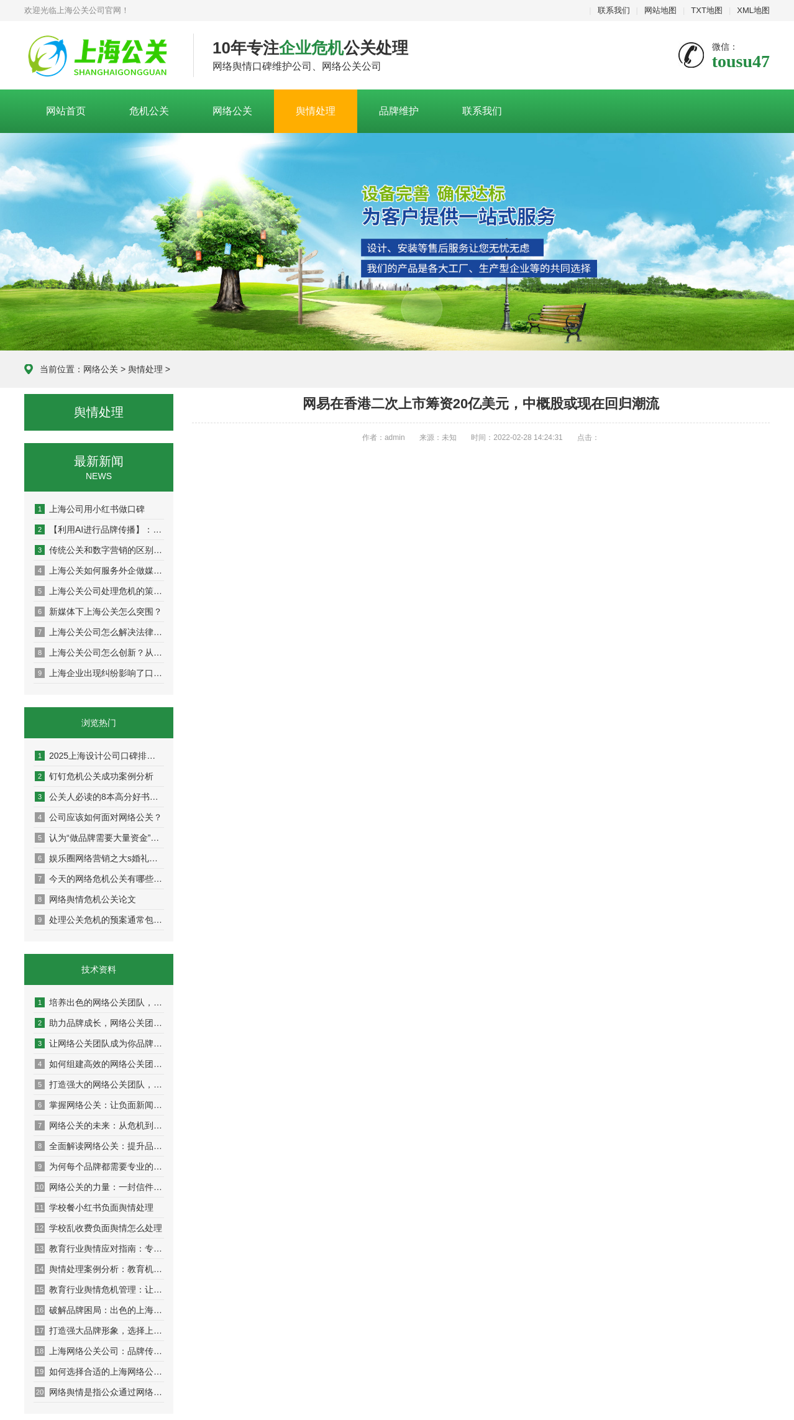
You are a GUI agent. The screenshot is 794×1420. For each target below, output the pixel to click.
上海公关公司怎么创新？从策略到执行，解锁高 (99, 652)
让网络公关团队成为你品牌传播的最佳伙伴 (99, 1043)
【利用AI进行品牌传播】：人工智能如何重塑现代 (99, 529)
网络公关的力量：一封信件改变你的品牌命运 (99, 1187)
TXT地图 (707, 10)
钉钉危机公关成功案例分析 (94, 776)
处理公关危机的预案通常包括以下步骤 (99, 920)
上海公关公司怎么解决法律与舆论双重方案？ (99, 632)
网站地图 (660, 10)
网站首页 (66, 111)
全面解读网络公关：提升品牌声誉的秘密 (99, 1146)
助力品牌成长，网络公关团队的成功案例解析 (99, 1023)
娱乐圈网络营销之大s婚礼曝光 (99, 858)
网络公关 (232, 111)
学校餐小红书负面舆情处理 (94, 1207)
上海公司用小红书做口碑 (90, 509)
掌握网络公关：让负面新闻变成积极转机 (99, 1105)
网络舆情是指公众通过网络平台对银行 (99, 1392)
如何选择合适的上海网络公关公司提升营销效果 (99, 1371)
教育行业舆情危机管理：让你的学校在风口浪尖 (99, 1289)
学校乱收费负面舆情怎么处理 (98, 1228)
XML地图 (753, 10)
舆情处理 (315, 111)
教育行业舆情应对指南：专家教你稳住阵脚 (99, 1248)
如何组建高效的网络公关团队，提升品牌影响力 (99, 1064)
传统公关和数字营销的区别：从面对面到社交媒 (99, 550)
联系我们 (614, 10)
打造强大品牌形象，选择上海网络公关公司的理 (99, 1330)
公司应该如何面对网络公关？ (98, 817)
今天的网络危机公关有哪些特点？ (99, 879)
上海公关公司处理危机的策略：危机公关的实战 (99, 591)
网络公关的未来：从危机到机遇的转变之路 (99, 1125)
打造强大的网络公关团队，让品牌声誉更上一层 (99, 1084)
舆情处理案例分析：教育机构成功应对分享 (99, 1269)
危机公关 (149, 111)
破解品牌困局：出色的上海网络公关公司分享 (99, 1310)
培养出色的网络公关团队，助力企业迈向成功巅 (99, 1002)
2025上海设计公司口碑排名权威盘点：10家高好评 (99, 756)
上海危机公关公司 (99, 55)
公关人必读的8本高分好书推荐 (99, 797)
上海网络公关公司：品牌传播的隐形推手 (99, 1351)
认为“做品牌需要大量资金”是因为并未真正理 (99, 838)
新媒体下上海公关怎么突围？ (98, 611)
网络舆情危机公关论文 (85, 899)
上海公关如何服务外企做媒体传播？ (99, 570)
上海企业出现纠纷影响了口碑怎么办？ (99, 673)
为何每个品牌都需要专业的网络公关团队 (99, 1166)
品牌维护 (399, 111)
